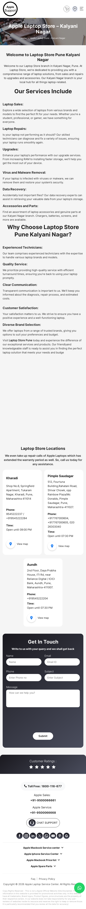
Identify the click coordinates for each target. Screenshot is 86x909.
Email (48, 655)
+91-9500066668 (43, 812)
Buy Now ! (66, 8)
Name (9, 655)
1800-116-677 (51, 786)
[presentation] (33, 720)
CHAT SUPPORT (43, 822)
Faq (33, 878)
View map (17, 544)
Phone (10, 671)
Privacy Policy (47, 878)
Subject (49, 671)
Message (11, 687)
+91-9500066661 (43, 800)
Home (24, 38)
